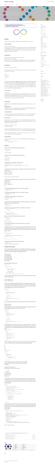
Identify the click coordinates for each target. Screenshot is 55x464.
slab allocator (42, 92)
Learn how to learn (43, 52)
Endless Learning (9, 1)
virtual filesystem (45, 80)
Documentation (43, 35)
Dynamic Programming (44, 47)
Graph (42, 48)
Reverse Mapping (43, 82)
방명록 (17, 4)
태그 (12, 4)
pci (47, 91)
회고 (47, 90)
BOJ (46, 95)
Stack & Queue (43, 51)
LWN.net (42, 38)
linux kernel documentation (44, 84)
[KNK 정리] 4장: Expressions (9, 436)
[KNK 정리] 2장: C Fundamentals (9, 437)
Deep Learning (43, 56)
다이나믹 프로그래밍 (47, 81)
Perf (41, 32)
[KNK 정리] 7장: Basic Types (9, 434)
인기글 (44, 73)
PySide (42, 62)
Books (42, 39)
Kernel (42, 28)
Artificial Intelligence (44, 55)
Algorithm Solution (43, 43)
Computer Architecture (44, 36)
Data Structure (43, 25)
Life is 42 (42, 42)
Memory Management (44, 34)
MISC (41, 53)
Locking (49, 84)
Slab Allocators (43, 29)
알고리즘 (46, 92)
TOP (50, 461)
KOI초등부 (42, 85)
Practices (42, 60)
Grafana (45, 95)
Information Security (43, 61)
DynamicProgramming (43, 93)
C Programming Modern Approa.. (45, 65)
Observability (42, 81)
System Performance (44, 27)
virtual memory (43, 89)
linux (44, 85)
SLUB (41, 80)
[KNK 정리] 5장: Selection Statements (10, 435)
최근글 (41, 73)
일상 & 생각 (42, 66)
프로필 (5, 4)
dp (47, 92)
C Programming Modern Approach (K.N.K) (16, 433)
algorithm (42, 95)
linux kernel (46, 89)
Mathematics (42, 59)
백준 (47, 83)
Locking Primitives (43, 33)
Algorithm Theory (43, 46)
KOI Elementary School (44, 45)
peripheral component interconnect (45, 94)
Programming (8, 433)
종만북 (41, 41)
